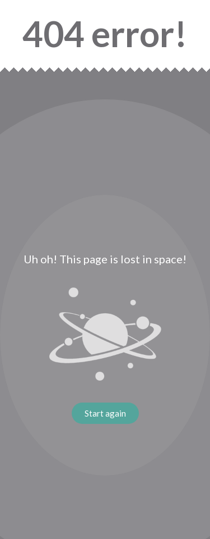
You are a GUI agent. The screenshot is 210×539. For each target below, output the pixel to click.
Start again (105, 413)
